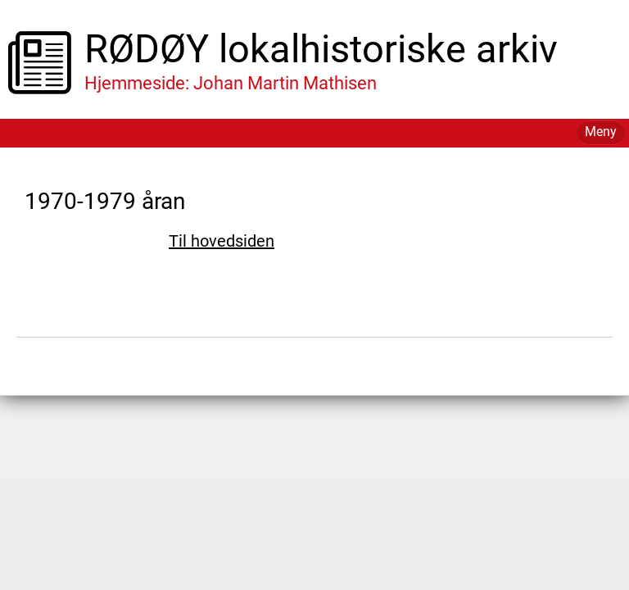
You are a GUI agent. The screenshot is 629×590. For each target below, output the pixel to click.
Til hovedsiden (221, 241)
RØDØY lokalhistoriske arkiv (321, 48)
